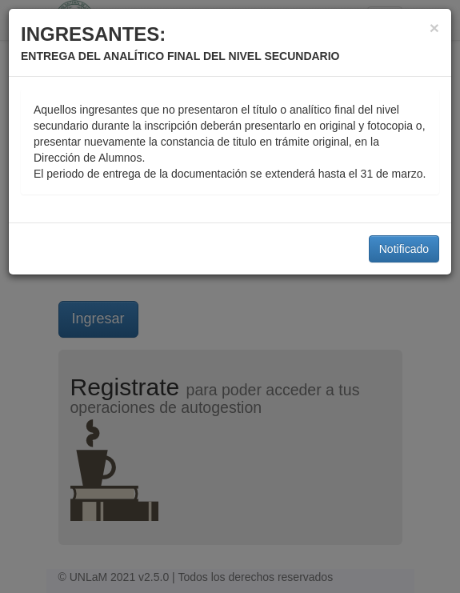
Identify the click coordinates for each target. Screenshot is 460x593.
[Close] (434, 27)
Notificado (404, 248)
